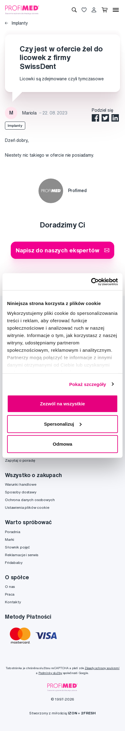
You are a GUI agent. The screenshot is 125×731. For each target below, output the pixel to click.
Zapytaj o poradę (20, 460)
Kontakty (13, 602)
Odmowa (62, 444)
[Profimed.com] (22, 9)
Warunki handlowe (20, 484)
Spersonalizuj (63, 423)
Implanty (16, 23)
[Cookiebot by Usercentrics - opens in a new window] (91, 282)
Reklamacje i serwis (21, 555)
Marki (9, 539)
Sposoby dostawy (20, 492)
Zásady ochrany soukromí (102, 668)
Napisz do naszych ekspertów (62, 250)
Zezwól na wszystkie (62, 403)
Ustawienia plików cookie (27, 507)
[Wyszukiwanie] (74, 10)
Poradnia (12, 532)
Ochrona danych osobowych (30, 500)
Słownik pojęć (17, 547)
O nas (10, 586)
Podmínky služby (50, 673)
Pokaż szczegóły (87, 384)
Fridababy (13, 562)
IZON (72, 713)
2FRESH (88, 713)
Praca (9, 594)
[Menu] (115, 10)
